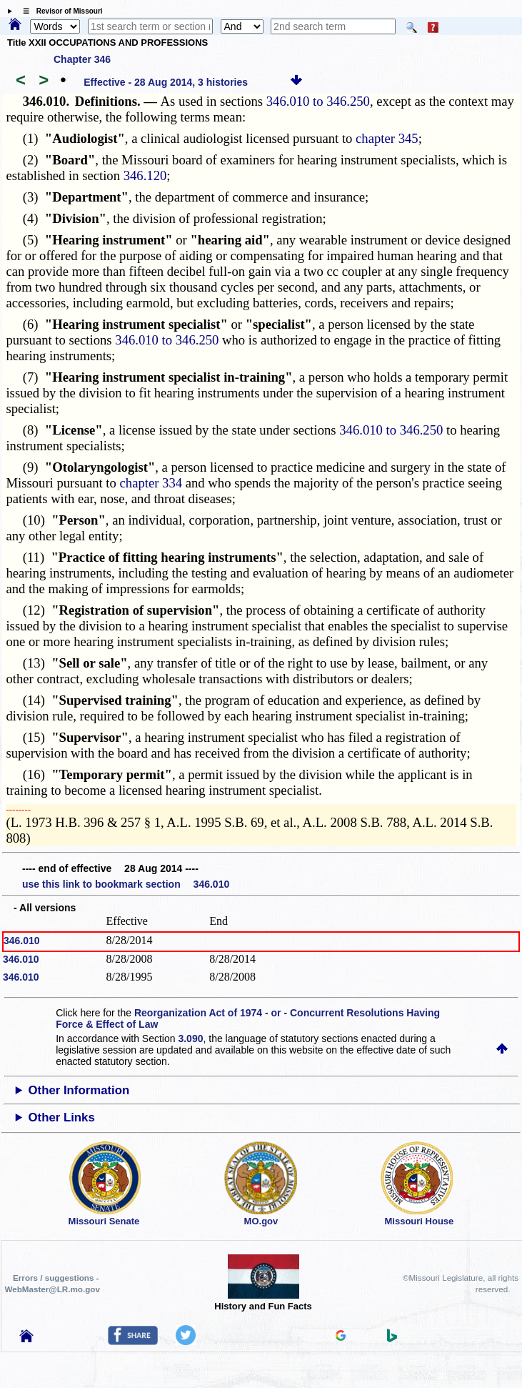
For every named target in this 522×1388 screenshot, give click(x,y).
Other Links (62, 1117)
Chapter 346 (82, 59)
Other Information (79, 1090)
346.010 (22, 940)
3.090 (190, 1038)
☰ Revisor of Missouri (59, 11)
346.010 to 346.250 (318, 101)
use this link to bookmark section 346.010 (125, 884)
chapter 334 (151, 482)
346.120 (145, 175)
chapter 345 (387, 138)
